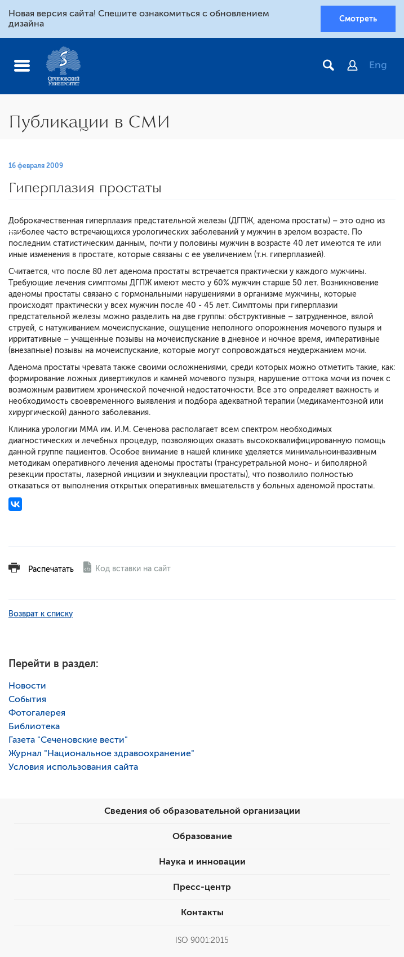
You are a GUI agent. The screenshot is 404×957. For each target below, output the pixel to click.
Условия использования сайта (73, 767)
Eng (378, 64)
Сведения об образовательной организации (202, 811)
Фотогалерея (36, 713)
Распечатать (51, 569)
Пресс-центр (202, 887)
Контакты (202, 912)
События (27, 699)
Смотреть (358, 18)
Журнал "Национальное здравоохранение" (101, 753)
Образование (202, 836)
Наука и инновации (202, 862)
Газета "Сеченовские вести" (68, 740)
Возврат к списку (40, 614)
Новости (27, 686)
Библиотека (34, 726)
